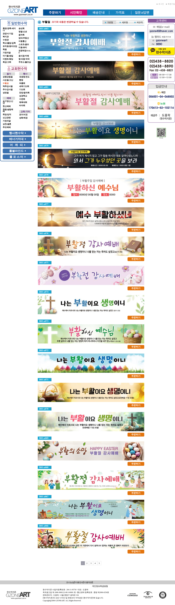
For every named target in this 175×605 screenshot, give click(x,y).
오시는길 (70, 582)
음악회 (21, 35)
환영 (21, 80)
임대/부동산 (24, 38)
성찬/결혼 (7, 124)
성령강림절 (8, 77)
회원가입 (170, 4)
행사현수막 (17, 133)
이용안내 (79, 582)
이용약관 (88, 582)
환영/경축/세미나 (9, 29)
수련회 (22, 99)
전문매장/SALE (25, 52)
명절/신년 (23, 32)
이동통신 (22, 41)
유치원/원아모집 (10, 46)
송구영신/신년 (8, 102)
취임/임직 (7, 114)
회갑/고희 (7, 62)
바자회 (22, 105)
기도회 (22, 89)
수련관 (6, 40)
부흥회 (22, 83)
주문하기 (135, 54)
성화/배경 (23, 118)
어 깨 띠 (17, 145)
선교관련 (7, 118)
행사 (25, 74)
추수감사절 (8, 89)
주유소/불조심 (25, 62)
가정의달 (7, 53)
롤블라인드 (17, 150)
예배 (9, 98)
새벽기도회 (24, 86)
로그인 (160, 4)
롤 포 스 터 (17, 156)
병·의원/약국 (24, 59)
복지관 (6, 37)
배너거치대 (17, 139)
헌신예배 (7, 106)
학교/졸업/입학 (9, 43)
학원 (5, 49)
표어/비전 (23, 115)
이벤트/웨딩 (8, 59)
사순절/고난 (8, 80)
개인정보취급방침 (100, 586)
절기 (9, 74)
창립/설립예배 (8, 110)
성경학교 (23, 96)
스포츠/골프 (24, 44)
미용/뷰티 (23, 47)
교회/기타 (25, 111)
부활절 (6, 83)
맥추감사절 (8, 86)
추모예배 (7, 127)
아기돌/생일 (8, 56)
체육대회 (23, 102)
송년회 (21, 28)
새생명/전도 (24, 77)
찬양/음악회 (24, 93)
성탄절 (6, 93)
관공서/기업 (8, 34)
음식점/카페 (24, 56)
